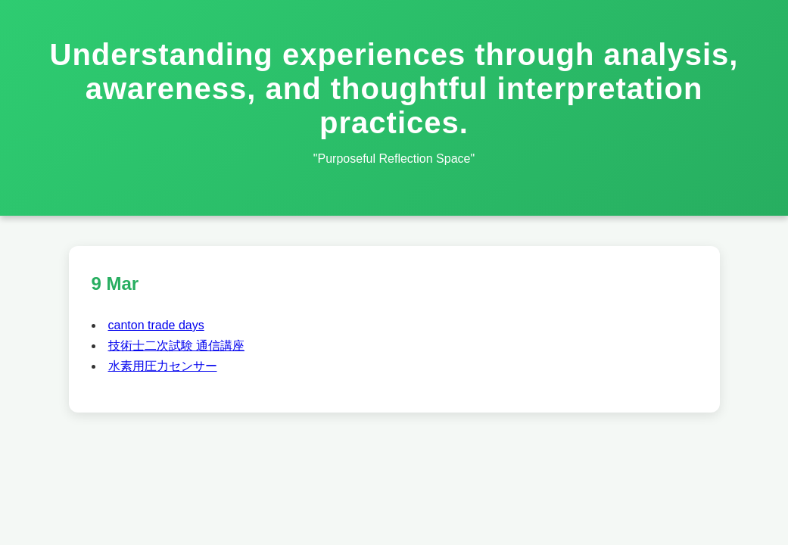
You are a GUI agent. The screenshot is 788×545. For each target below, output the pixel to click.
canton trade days (156, 325)
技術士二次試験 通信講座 (176, 345)
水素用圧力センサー (162, 366)
